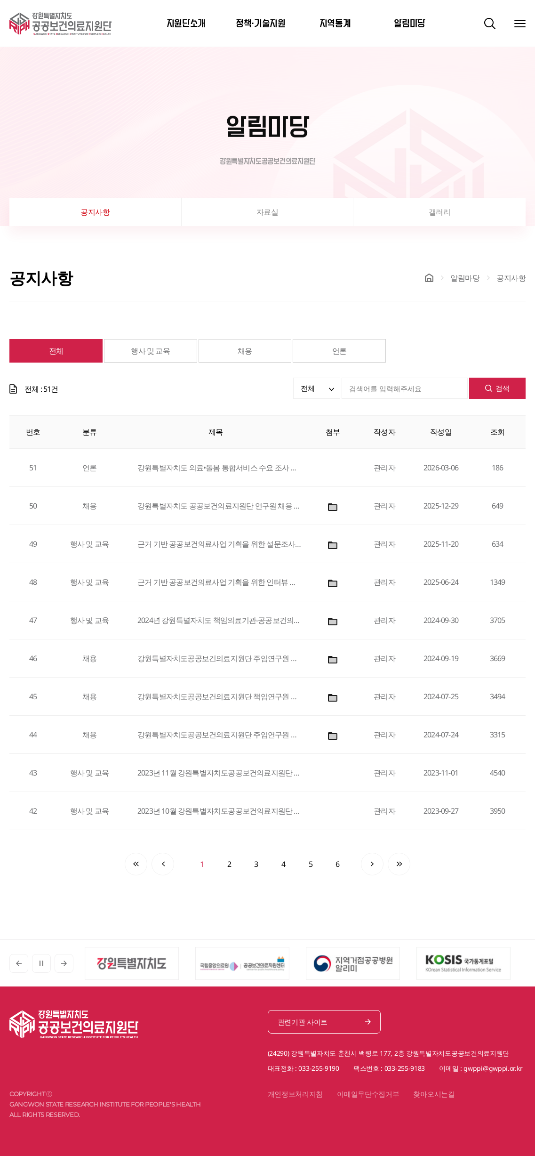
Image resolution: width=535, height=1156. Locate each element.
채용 (245, 351)
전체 (56, 351)
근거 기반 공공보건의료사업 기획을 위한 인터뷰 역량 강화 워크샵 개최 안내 (219, 582)
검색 (497, 388)
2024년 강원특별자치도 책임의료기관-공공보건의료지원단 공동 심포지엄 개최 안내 (219, 620)
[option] (140, 963)
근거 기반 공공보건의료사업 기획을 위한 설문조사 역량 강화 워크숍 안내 (219, 544)
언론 (339, 351)
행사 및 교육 (150, 351)
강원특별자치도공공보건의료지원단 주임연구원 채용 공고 (219, 658)
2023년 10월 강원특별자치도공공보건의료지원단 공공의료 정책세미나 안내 (219, 811)
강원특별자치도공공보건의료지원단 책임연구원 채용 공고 (219, 696)
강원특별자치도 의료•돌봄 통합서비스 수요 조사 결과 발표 (219, 467)
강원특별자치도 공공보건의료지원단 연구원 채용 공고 (219, 506)
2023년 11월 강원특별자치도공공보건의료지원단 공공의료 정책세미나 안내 (219, 773)
